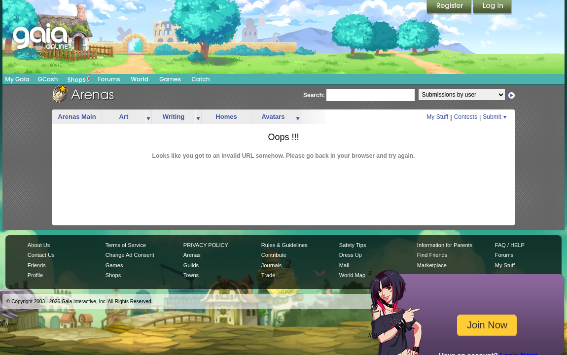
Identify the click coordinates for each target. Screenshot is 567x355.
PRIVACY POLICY (205, 245)
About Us (39, 245)
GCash (48, 79)
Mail (344, 265)
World (139, 79)
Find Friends (432, 255)
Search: (314, 95)
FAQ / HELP (510, 245)
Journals (271, 265)
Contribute (273, 255)
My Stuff (437, 116)
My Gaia (17, 79)
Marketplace (432, 265)
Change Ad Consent (130, 255)
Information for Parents (444, 245)
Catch (201, 79)
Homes (226, 116)
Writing (174, 116)
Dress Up (350, 255)
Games (170, 79)
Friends (37, 265)
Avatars (272, 116)
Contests (465, 116)
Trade (268, 275)
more (148, 117)
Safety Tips (352, 245)
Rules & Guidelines (284, 245)
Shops (79, 79)
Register (449, 7)
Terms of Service (126, 245)
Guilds (191, 265)
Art (124, 116)
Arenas (192, 255)
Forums (109, 79)
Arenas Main (77, 116)
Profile (35, 275)
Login (492, 7)
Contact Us (41, 255)
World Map (352, 275)
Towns (191, 275)
